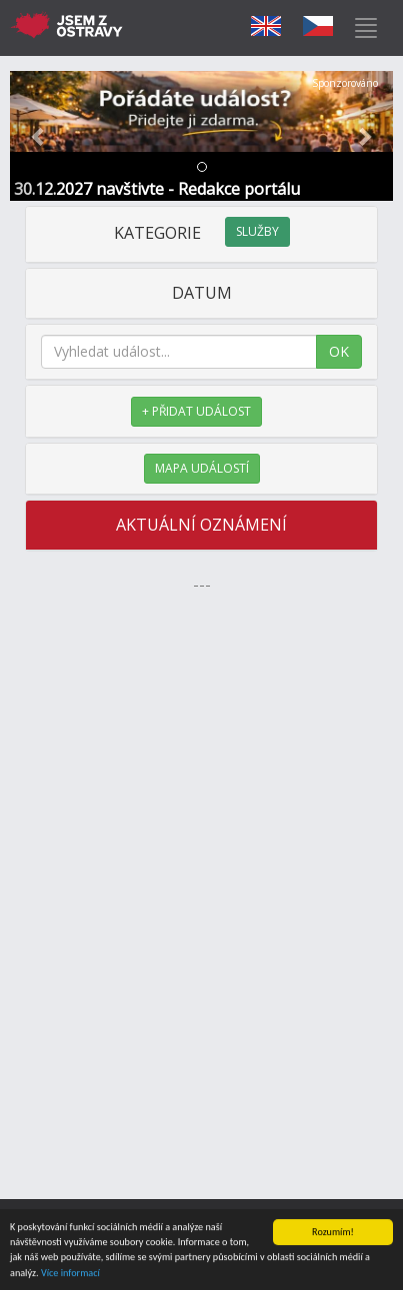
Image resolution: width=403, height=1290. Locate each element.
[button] (38, 136)
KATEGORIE (202, 233)
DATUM (202, 293)
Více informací (70, 1273)
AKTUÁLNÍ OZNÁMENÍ (201, 525)
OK (339, 351)
